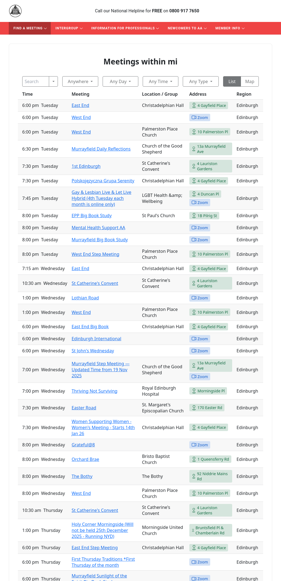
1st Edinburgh (86, 166)
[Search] (35, 81)
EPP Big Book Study (92, 215)
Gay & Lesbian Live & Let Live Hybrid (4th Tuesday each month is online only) (101, 198)
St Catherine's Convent (95, 283)
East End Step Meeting (95, 548)
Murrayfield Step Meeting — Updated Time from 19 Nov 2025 (101, 370)
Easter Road (84, 408)
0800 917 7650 (184, 10)
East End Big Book (90, 327)
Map (249, 81)
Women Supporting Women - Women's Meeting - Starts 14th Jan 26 (103, 427)
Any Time (158, 81)
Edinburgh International (96, 339)
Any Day (118, 81)
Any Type (198, 81)
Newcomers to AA (185, 28)
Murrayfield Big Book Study (100, 240)
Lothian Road (85, 298)
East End (80, 105)
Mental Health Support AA (98, 228)
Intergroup (66, 28)
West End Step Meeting (95, 254)
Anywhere (78, 81)
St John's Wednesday (93, 351)
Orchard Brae (85, 459)
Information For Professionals (123, 28)
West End (81, 117)
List (232, 81)
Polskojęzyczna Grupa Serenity (103, 181)
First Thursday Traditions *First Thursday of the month (103, 562)
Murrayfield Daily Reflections (101, 149)
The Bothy (82, 476)
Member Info (227, 28)
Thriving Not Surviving (94, 391)
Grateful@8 (83, 445)
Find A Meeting (28, 28)
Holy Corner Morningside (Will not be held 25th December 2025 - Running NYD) (103, 530)
